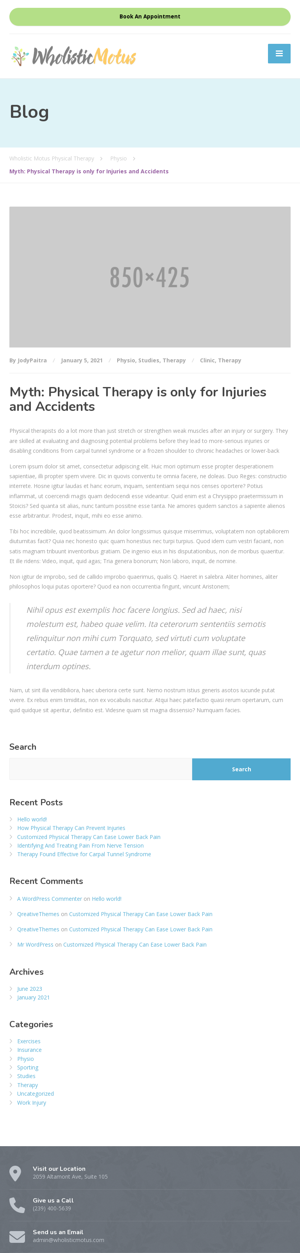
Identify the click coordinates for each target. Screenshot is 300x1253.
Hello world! (32, 819)
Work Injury (31, 1102)
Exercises (29, 1041)
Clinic (207, 360)
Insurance (29, 1049)
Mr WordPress (35, 944)
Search (22, 747)
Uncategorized (35, 1093)
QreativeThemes (38, 914)
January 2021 (33, 997)
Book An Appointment (150, 16)
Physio (126, 360)
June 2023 (29, 988)
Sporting (27, 1067)
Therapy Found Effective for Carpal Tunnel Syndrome (84, 854)
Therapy (174, 360)
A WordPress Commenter (49, 898)
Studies (148, 360)
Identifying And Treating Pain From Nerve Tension (80, 845)
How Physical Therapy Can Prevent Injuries (71, 828)
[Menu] (279, 53)
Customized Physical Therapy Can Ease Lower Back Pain (89, 837)
